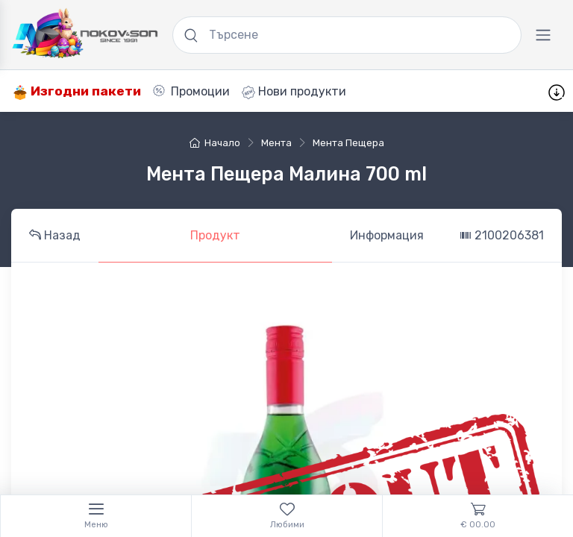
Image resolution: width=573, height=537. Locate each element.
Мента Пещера (348, 142)
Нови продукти (294, 91)
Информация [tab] (387, 235)
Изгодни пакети (77, 91)
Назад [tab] (55, 235)
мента (276, 142)
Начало (215, 142)
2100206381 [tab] (502, 235)
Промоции (191, 91)
